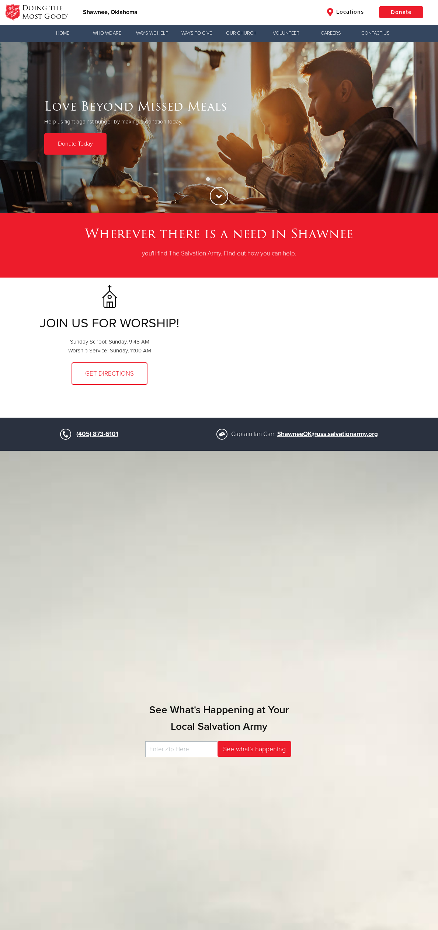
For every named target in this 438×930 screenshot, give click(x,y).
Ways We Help (152, 33)
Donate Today (75, 143)
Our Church (241, 33)
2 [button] (219, 179)
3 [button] (230, 179)
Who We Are (107, 33)
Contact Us (375, 33)
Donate (401, 12)
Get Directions (109, 373)
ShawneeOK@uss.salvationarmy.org (327, 434)
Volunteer (286, 33)
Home (62, 33)
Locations (345, 12)
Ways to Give (196, 33)
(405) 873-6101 (97, 434)
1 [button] (208, 179)
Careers (331, 33)
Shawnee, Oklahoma (110, 12)
